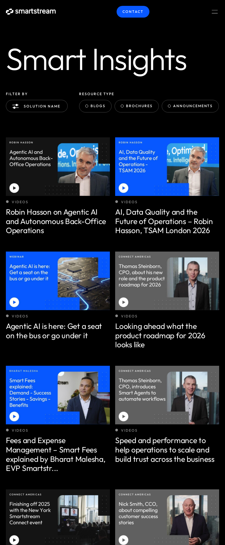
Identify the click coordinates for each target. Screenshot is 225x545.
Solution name (37, 106)
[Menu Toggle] (214, 11)
